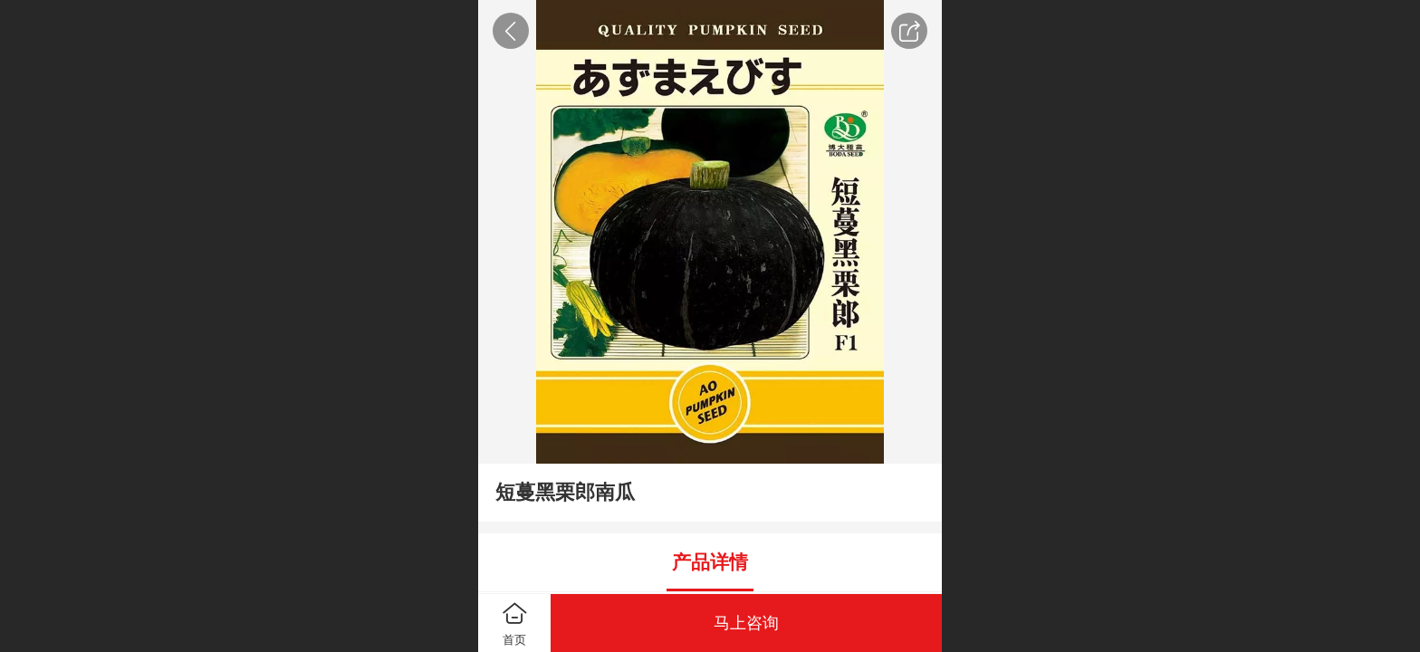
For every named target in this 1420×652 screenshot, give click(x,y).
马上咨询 (746, 623)
